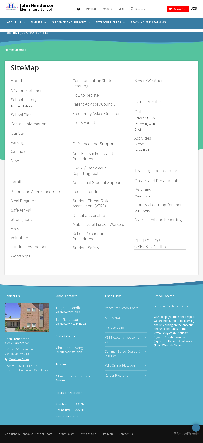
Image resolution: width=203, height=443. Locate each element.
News (16, 160)
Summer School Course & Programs (125, 353)
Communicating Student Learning (94, 83)
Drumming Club (145, 123)
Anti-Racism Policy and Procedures (93, 156)
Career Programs (125, 375)
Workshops (20, 256)
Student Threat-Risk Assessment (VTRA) (90, 203)
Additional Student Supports (98, 182)
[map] (78, 9)
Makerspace (143, 196)
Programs (142, 189)
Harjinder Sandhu (69, 307)
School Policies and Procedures (90, 236)
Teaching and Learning (149, 22)
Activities (142, 138)
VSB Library (142, 211)
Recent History (21, 106)
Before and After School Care (36, 191)
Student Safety (86, 248)
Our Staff (19, 133)
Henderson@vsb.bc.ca (33, 370)
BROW (139, 144)
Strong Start (21, 219)
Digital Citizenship (89, 215)
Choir (138, 129)
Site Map (107, 434)
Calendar (19, 151)
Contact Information (28, 124)
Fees (15, 228)
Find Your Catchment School (172, 306)
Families (38, 22)
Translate (107, 8)
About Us (16, 22)
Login (123, 8)
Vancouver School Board (125, 308)
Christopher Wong (69, 348)
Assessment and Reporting (158, 219)
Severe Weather (148, 80)
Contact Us (126, 434)
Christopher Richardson (73, 376)
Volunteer (19, 237)
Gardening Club (145, 118)
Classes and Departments (156, 180)
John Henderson (37, 5)
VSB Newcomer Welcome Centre (125, 339)
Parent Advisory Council (94, 104)
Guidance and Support (71, 22)
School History (24, 99)
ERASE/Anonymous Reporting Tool (89, 170)
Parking (17, 142)
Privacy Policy (65, 434)
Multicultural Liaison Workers (98, 224)
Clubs (139, 111)
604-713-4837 (28, 366)
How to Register (86, 95)
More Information (65, 416)
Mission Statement (27, 90)
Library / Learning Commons (159, 204)
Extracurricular (110, 22)
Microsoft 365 (125, 327)
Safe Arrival (21, 210)
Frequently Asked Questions (97, 113)
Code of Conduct (87, 191)
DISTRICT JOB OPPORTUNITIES (27, 33)
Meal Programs (24, 201)
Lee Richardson (67, 319)
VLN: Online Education (125, 365)
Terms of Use (87, 434)
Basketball (142, 150)
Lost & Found (84, 122)
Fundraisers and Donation (34, 246)
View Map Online (19, 359)
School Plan (21, 114)
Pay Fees (91, 8)
